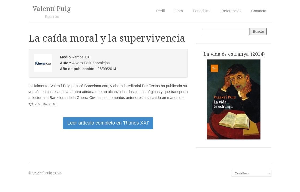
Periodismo (202, 11)
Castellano (241, 173)
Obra (179, 11)
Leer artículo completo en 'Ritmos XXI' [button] (108, 123)
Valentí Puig (52, 9)
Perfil (160, 11)
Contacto (258, 11)
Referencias (231, 11)
